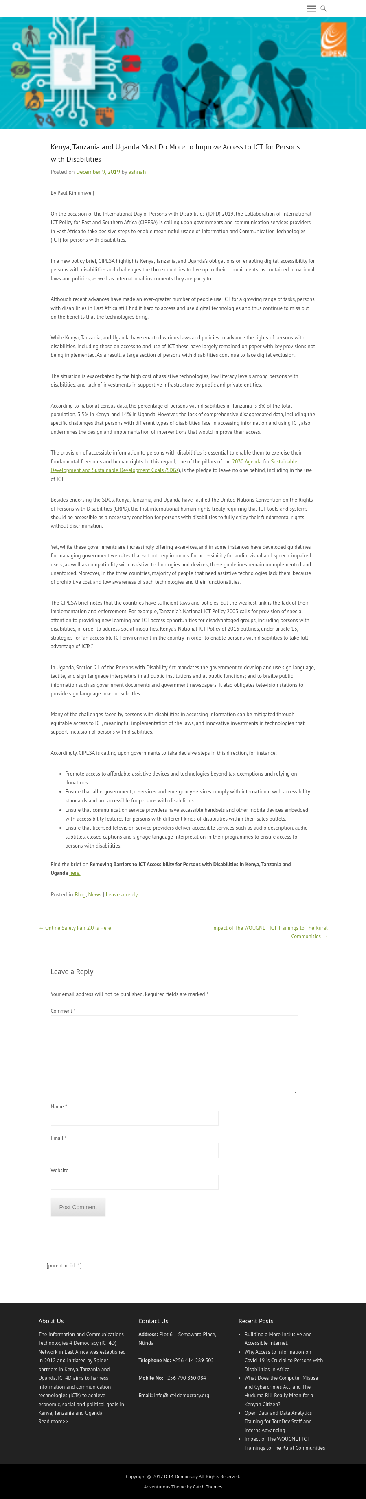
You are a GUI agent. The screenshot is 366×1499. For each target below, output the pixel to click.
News (94, 894)
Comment (63, 1010)
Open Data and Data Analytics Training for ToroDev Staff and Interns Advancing (278, 1421)
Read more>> (53, 1421)
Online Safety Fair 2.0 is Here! (76, 927)
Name (59, 1106)
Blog (80, 894)
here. (75, 873)
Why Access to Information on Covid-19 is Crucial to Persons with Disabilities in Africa (284, 1360)
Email (59, 1138)
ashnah (137, 171)
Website (60, 1170)
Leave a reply (122, 894)
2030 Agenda (247, 461)
